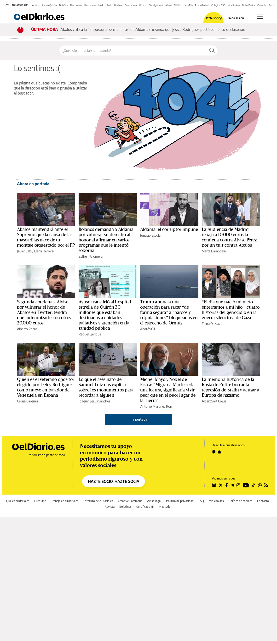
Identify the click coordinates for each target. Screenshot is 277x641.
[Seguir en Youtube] (246, 485)
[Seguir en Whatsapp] (260, 485)
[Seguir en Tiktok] (253, 485)
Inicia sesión (236, 18)
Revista (110, 506)
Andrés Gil (147, 329)
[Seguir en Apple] (219, 452)
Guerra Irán (131, 5)
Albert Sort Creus (214, 401)
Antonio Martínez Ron (156, 406)
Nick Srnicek (234, 5)
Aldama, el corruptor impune (169, 229)
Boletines (125, 506)
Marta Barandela (214, 251)
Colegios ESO (218, 5)
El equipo (40, 501)
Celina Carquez (27, 401)
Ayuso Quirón (49, 5)
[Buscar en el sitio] (133, 50)
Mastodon (165, 506)
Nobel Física (248, 5)
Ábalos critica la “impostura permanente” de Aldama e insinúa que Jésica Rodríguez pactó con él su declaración (152, 29)
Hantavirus (76, 5)
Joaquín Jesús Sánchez (94, 401)
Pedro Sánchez (114, 5)
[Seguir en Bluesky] (214, 485)
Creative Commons (130, 501)
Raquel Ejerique (90, 334)
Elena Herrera (44, 251)
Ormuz (142, 5)
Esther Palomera (91, 256)
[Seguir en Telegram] (232, 485)
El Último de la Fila (183, 5)
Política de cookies (240, 501)
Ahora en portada (33, 183)
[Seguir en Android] (213, 452)
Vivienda (261, 5)
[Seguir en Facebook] (226, 485)
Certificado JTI (145, 506)
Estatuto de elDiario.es (98, 501)
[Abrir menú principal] (260, 17)
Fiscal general (156, 5)
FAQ (201, 501)
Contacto (263, 501)
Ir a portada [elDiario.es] (138, 419)
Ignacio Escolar (151, 235)
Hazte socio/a (214, 18)
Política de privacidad (180, 501)
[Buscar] (212, 50)
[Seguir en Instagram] (238, 485)
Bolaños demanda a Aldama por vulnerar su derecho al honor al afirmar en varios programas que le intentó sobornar (106, 240)
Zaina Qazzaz (211, 324)
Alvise (168, 5)
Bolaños (63, 5)
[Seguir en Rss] (266, 485)
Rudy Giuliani (202, 5)
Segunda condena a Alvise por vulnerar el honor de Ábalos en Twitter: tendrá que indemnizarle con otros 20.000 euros (44, 312)
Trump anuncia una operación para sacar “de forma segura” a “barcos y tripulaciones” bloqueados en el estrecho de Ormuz (169, 312)
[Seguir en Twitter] (221, 485)
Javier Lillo (24, 251)
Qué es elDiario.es (17, 501)
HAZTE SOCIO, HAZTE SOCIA (113, 481)
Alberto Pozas (27, 329)
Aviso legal (154, 501)
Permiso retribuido (94, 5)
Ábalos (36, 5)
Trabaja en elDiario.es (65, 501)
